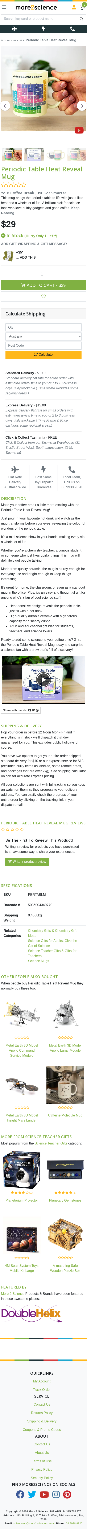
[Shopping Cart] (83, 7)
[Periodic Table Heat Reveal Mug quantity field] (43, 274)
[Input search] (39, 19)
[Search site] (81, 19)
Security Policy (42, 1478)
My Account (42, 1381)
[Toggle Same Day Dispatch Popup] (43, 29)
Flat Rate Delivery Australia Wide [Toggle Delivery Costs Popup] (15, 477)
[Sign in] (74, 7)
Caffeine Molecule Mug (65, 1115)
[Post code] (43, 346)
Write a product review (27, 861)
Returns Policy (42, 1413)
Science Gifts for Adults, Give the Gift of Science (52, 943)
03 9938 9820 (74, 1523)
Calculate (43, 354)
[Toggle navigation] (4, 7)
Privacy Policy (41, 1469)
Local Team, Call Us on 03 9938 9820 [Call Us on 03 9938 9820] (72, 477)
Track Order (42, 1389)
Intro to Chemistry (40, 1521)
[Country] (43, 337)
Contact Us (41, 1404)
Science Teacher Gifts (51, 1143)
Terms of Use (42, 1461)
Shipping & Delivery (42, 1421)
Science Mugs (38, 961)
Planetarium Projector (22, 1200)
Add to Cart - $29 (43, 285)
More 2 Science (12, 1293)
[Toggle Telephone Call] (72, 29)
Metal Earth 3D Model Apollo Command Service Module (21, 1050)
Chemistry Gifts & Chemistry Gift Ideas (52, 933)
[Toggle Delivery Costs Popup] (14, 29)
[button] (43, 296)
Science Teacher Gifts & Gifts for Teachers (52, 953)
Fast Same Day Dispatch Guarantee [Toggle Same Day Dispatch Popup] (43, 477)
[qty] (43, 327)
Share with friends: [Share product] (21, 710)
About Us (42, 1452)
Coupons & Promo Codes (42, 1430)
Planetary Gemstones (65, 1200)
